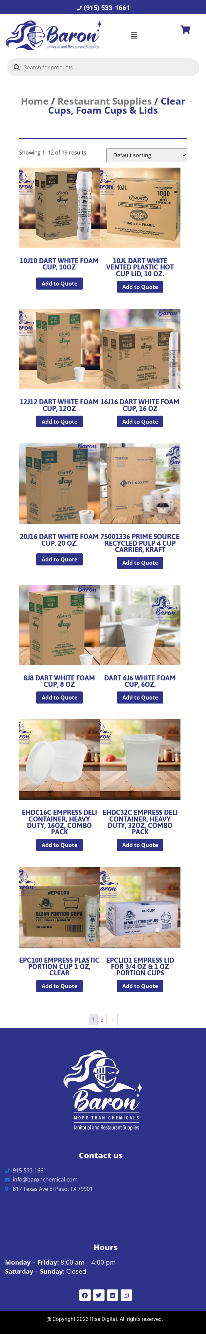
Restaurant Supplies (104, 101)
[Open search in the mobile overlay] (103, 67)
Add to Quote (59, 283)
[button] (133, 35)
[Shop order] (146, 155)
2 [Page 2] (102, 1019)
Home (35, 101)
